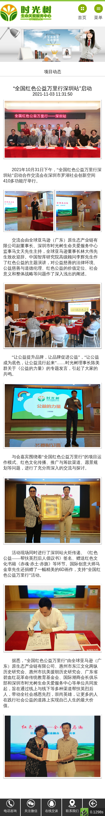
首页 (82, 17)
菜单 (98, 17)
